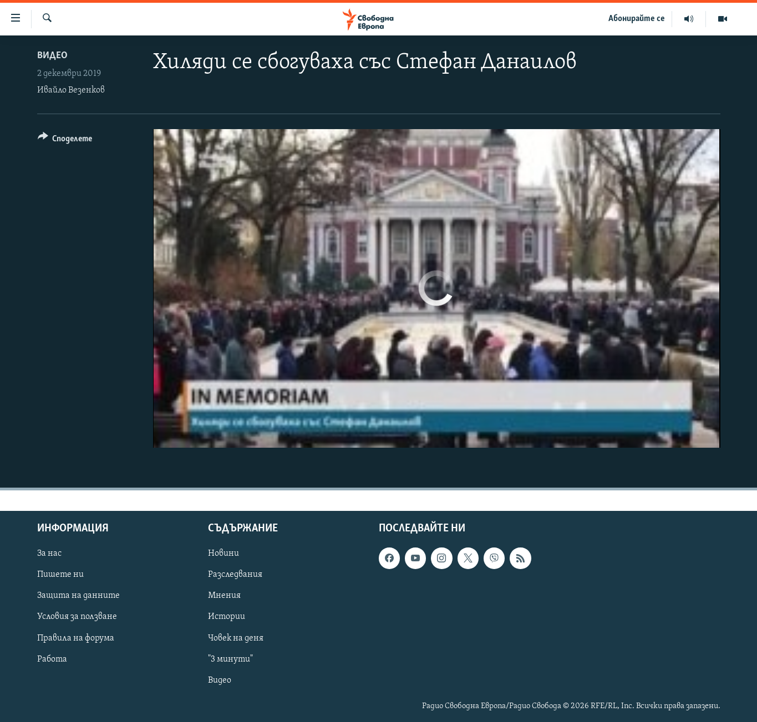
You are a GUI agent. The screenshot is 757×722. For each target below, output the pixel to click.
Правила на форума (75, 638)
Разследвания (235, 574)
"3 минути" (230, 659)
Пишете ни (60, 574)
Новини (223, 553)
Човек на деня (235, 638)
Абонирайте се (636, 18)
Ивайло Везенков (71, 90)
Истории (226, 616)
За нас (49, 553)
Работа (52, 659)
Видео (52, 55)
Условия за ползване (77, 616)
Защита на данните (78, 595)
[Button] (65, 140)
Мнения (224, 595)
